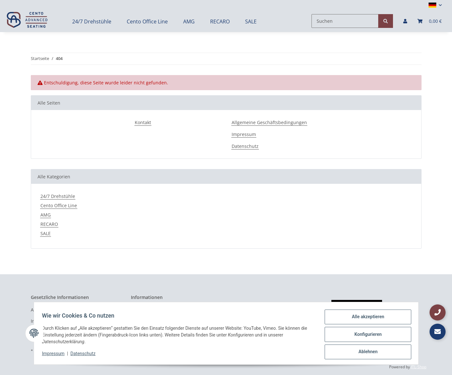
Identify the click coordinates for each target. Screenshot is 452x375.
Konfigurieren (366, 335)
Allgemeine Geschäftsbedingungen (269, 122)
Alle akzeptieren (366, 318)
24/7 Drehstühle (57, 196)
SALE (45, 233)
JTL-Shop (418, 367)
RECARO (49, 224)
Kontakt (143, 122)
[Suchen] (345, 21)
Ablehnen (365, 352)
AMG (45, 215)
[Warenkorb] (429, 21)
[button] (435, 5)
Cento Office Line (58, 205)
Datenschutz (245, 146)
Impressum (244, 134)
